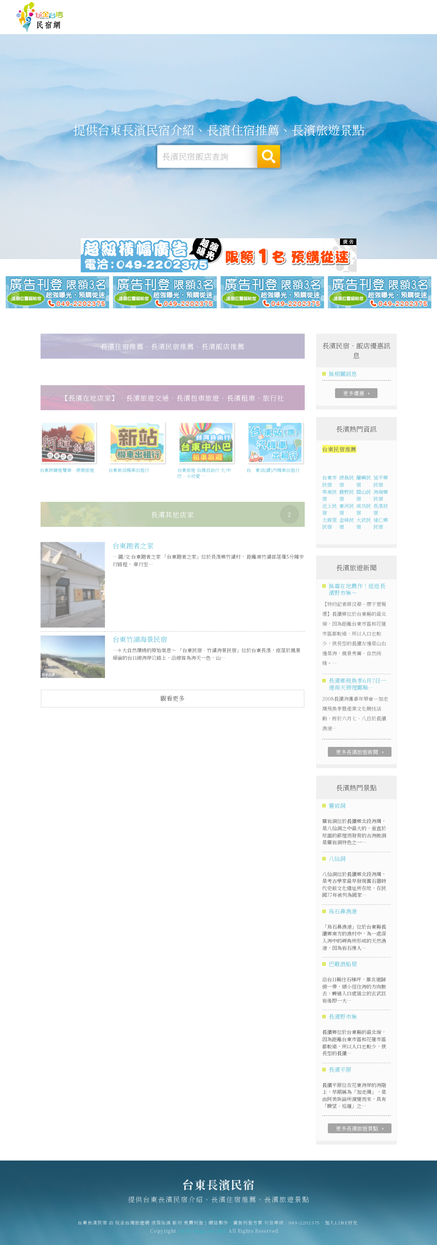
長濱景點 (376, 30)
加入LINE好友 (341, 1226)
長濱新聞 (346, 29)
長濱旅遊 (255, 24)
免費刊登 (305, 8)
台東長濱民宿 (39, 17)
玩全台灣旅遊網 (273, 8)
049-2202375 (304, 1226)
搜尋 (268, 156)
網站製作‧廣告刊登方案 (347, 8)
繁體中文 (400, 7)
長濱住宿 (194, 23)
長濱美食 (285, 26)
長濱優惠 (316, 27)
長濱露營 (225, 24)
